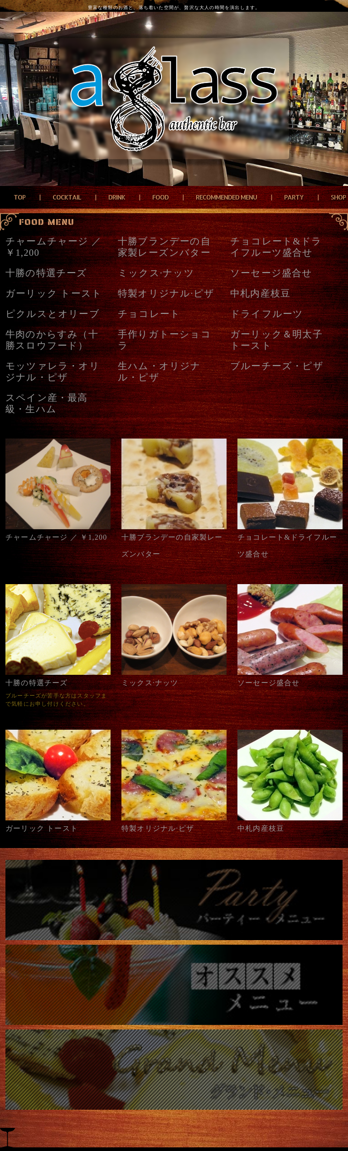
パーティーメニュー (174, 900)
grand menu (174, 1069)
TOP (19, 197)
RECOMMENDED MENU (226, 197)
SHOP (338, 197)
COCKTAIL (67, 197)
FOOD (160, 197)
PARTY (294, 197)
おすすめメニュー (174, 985)
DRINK (116, 197)
